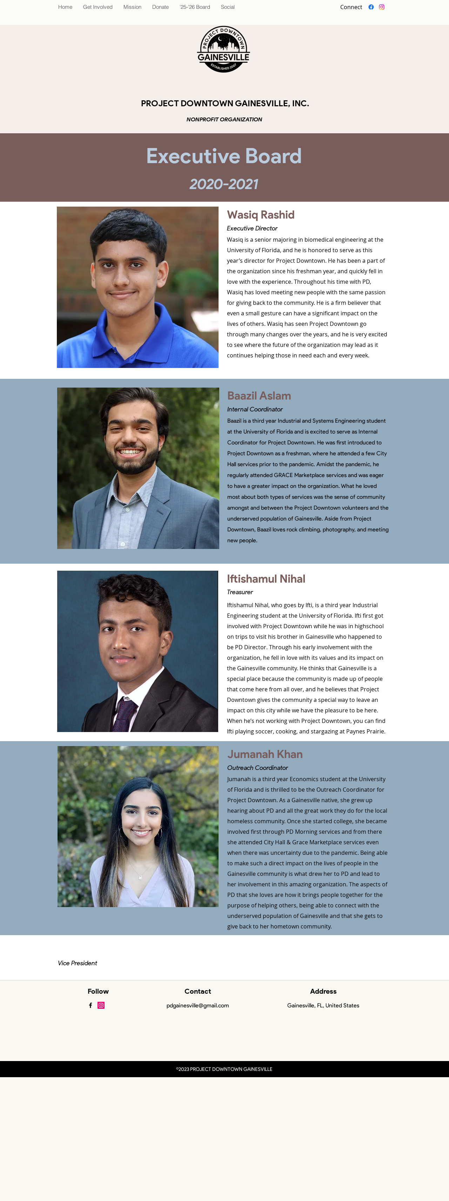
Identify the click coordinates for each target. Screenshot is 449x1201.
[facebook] (371, 7)
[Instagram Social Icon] (101, 1005)
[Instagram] (381, 7)
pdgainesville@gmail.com (198, 1005)
